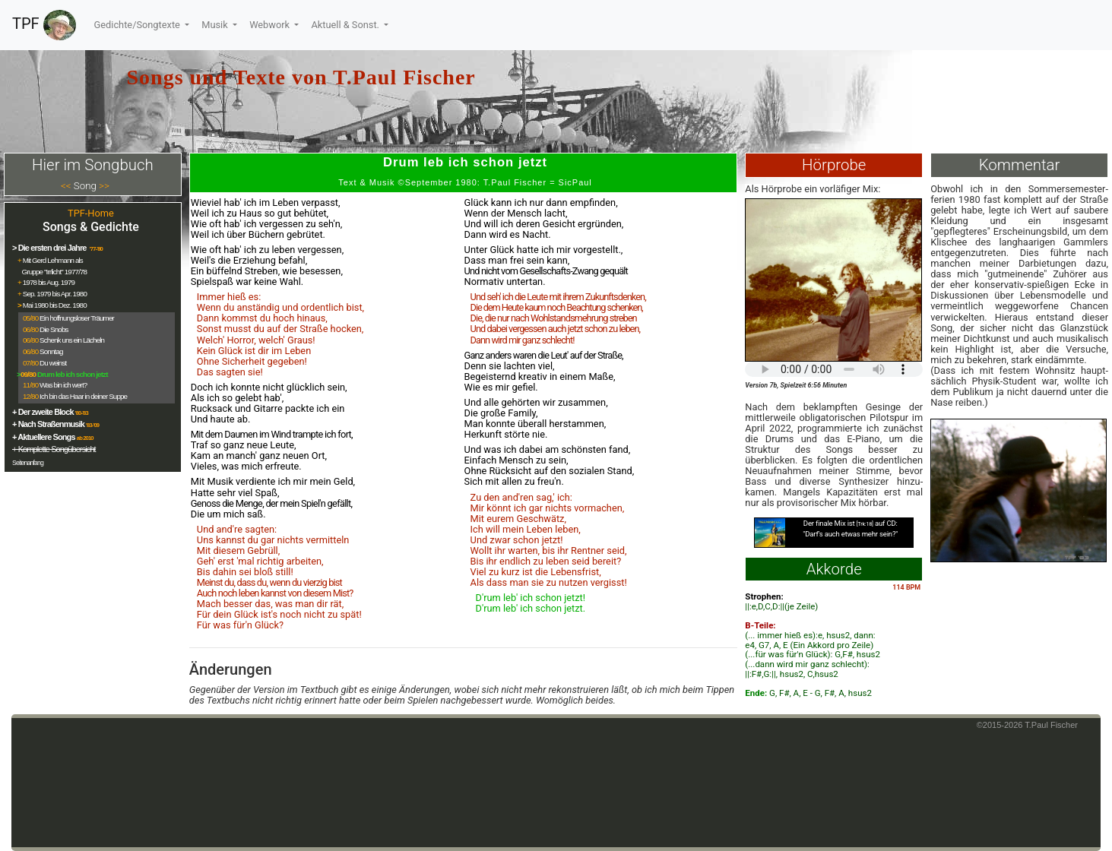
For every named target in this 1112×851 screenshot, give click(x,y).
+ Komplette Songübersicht (54, 449)
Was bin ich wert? (63, 385)
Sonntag (51, 351)
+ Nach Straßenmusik (48, 424)
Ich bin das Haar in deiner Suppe (83, 396)
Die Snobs (54, 329)
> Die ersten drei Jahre (50, 247)
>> (104, 185)
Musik (215, 24)
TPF (44, 25)
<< (66, 185)
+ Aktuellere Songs (43, 436)
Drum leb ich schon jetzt (72, 374)
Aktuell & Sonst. (346, 24)
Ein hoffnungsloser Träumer (77, 318)
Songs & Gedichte (91, 227)
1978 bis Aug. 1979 (48, 282)
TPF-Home (91, 213)
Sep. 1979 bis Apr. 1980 (55, 293)
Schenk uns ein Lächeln (72, 340)
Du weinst (53, 363)
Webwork (270, 24)
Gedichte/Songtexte (138, 24)
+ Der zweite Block (43, 411)
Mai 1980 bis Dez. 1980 (55, 305)
